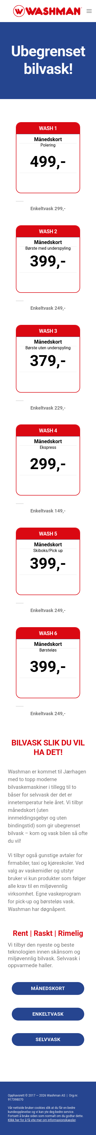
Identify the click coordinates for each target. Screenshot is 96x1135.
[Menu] (89, 11)
